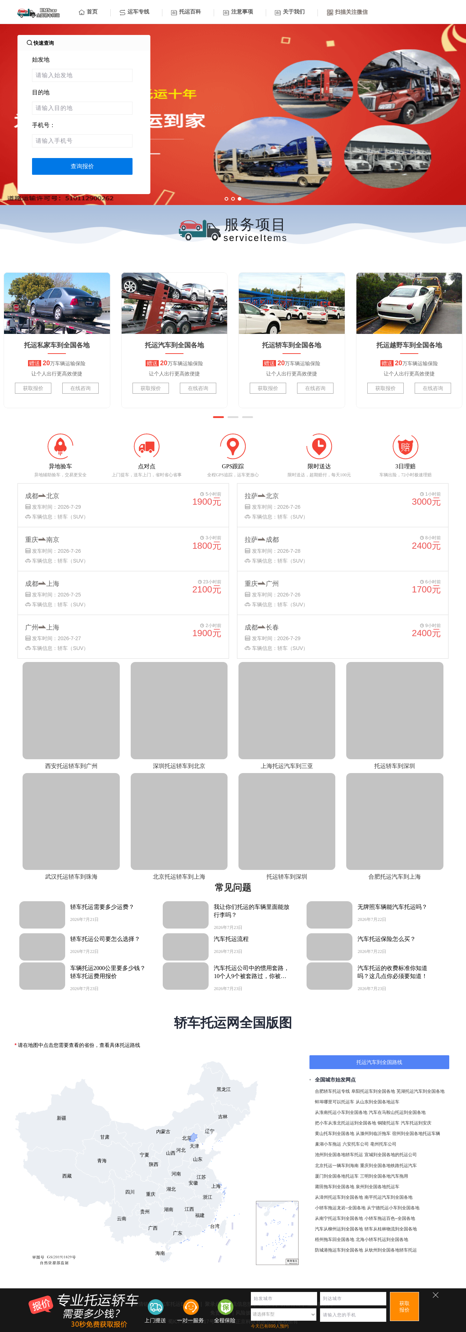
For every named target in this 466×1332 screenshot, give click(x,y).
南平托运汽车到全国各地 (388, 1197)
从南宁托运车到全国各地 (339, 1218)
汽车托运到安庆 (416, 1123)
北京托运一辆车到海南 (337, 1165)
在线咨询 (80, 388)
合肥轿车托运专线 (332, 1091)
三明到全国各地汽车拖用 (384, 1176)
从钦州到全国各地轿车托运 (390, 1250)
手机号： (43, 125)
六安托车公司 (356, 1144)
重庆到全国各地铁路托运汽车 (388, 1165)
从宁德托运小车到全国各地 (393, 1207)
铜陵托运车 (388, 1123)
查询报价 (82, 166)
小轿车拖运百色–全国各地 (389, 1218)
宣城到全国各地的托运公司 (390, 1154)
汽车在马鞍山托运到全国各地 (397, 1112)
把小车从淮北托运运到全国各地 (345, 1123)
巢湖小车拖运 (328, 1144)
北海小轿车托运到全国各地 (382, 1239)
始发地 (41, 59)
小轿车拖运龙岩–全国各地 (340, 1207)
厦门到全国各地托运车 (337, 1176)
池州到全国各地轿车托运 (339, 1154)
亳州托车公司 (383, 1144)
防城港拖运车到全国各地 (339, 1250)
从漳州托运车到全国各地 (339, 1197)
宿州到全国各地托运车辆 (416, 1133)
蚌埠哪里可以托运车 (334, 1101)
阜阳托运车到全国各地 (373, 1091)
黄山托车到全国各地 (334, 1133)
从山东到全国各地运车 (377, 1101)
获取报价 (33, 388)
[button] (218, 417)
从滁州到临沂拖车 (373, 1133)
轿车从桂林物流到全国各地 (390, 1228)
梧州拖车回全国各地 (334, 1239)
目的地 (41, 92)
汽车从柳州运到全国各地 (339, 1228)
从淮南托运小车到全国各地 (341, 1112)
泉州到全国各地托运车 (377, 1186)
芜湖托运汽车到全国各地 (420, 1091)
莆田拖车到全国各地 (334, 1186)
